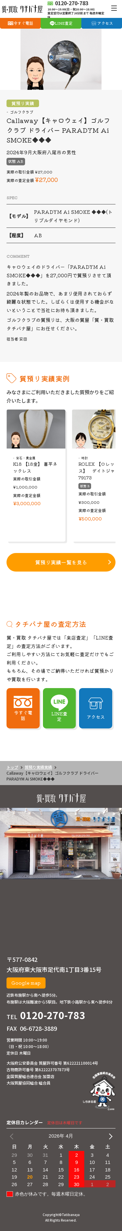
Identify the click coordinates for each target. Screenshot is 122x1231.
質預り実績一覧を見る (61, 562)
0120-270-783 (52, 1015)
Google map (26, 982)
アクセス (105, 23)
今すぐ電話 (23, 23)
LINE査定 (64, 23)
